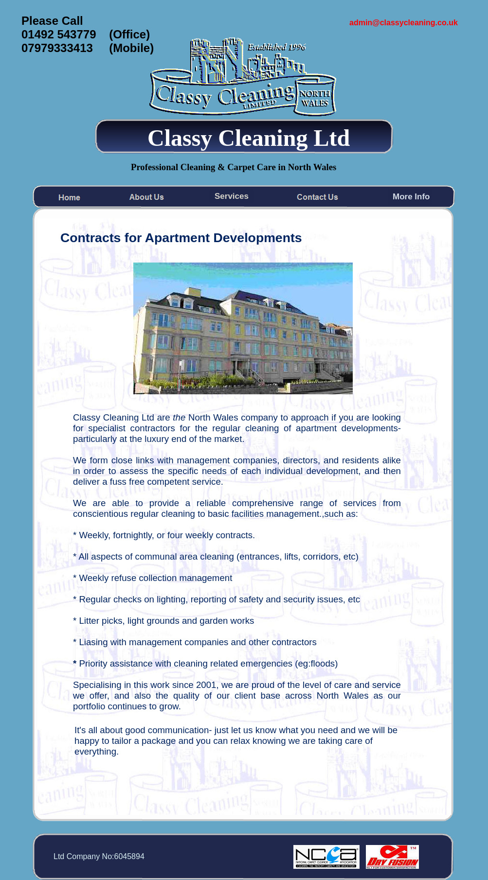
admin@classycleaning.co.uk (403, 22)
